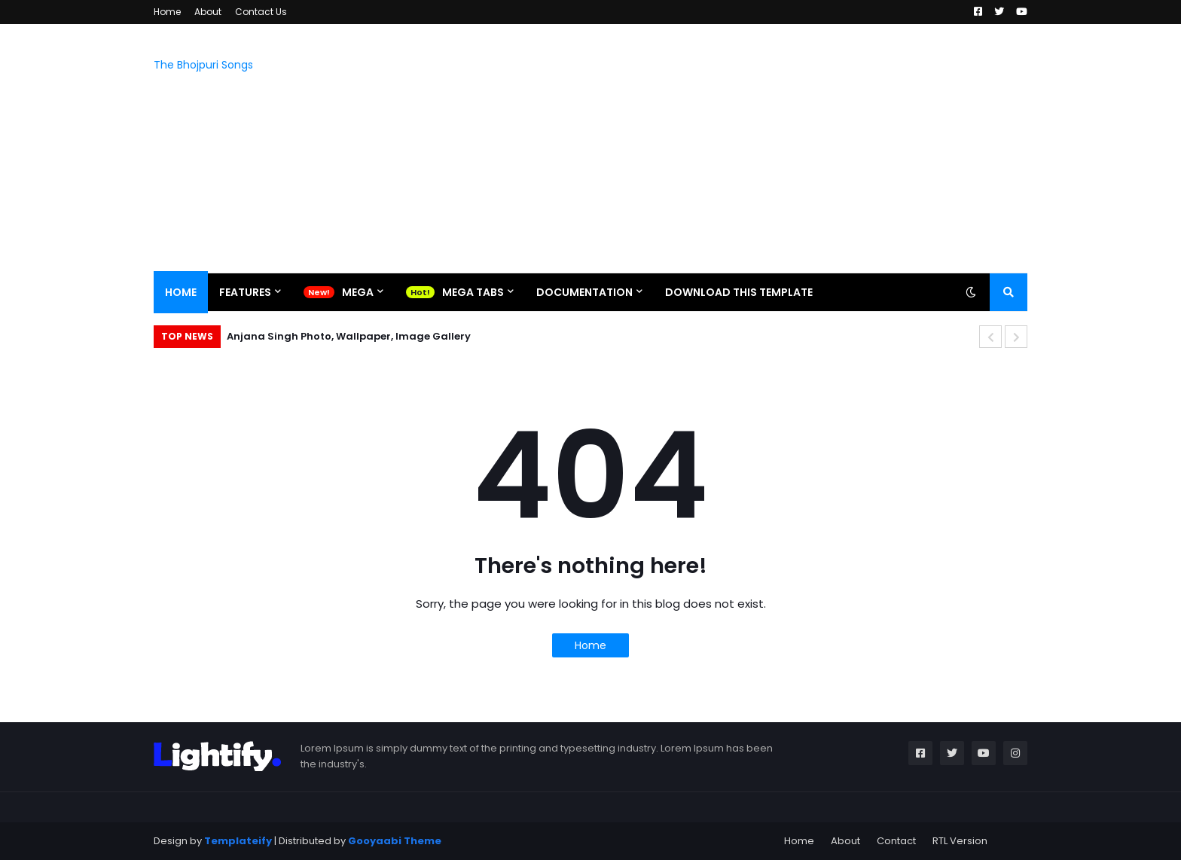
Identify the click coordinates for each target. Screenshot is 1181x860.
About (207, 11)
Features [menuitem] (245, 292)
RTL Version (959, 841)
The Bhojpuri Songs (203, 64)
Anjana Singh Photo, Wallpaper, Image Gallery (349, 336)
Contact (896, 841)
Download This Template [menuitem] (739, 292)
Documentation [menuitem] (584, 292)
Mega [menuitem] (358, 292)
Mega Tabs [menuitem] (473, 292)
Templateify (238, 841)
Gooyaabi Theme (394, 841)
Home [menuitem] (181, 292)
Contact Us (261, 11)
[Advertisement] (753, 148)
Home (167, 11)
